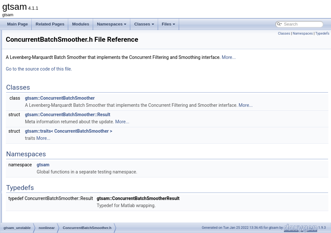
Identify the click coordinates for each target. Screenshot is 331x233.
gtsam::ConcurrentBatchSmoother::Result (148, 130)
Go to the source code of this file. (120, 78)
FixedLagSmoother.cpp (51, 179)
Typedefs (322, 33)
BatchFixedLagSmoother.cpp (56, 94)
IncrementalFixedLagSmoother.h (60, 200)
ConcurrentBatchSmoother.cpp (58, 122)
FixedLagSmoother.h (50, 186)
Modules (80, 24)
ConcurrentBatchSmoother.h (56, 129)
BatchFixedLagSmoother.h (54, 101)
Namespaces (112, 24)
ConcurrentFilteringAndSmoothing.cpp (64, 136)
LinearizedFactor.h (48, 215)
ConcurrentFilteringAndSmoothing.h (62, 143)
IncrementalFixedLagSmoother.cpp (62, 193)
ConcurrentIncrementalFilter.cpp (59, 151)
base (31, 58)
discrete (33, 65)
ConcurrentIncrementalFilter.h (57, 158)
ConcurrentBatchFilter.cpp (54, 108)
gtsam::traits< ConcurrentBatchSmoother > (149, 147)
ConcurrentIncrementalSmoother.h (61, 172)
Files (169, 24)
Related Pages (50, 24)
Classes (144, 24)
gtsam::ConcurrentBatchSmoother (141, 107)
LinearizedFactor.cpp (50, 207)
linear (31, 79)
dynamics (35, 72)
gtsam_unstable (35, 51)
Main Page (17, 24)
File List (22, 37)
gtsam (26, 44)
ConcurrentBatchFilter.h (52, 115)
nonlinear (34, 86)
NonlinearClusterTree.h (52, 222)
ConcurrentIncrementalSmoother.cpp (63, 165)
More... (309, 66)
